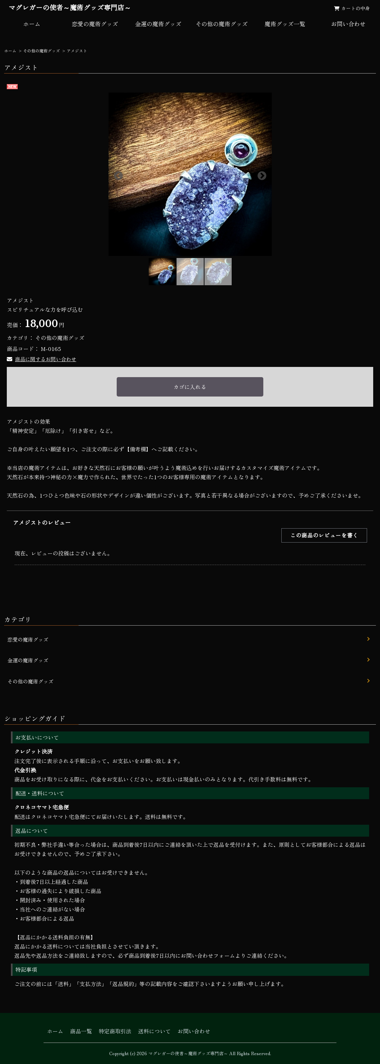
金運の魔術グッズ (158, 23)
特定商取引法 (115, 1031)
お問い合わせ (194, 1031)
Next (260, 174)
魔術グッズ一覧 (285, 23)
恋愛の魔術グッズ (95, 23)
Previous (116, 174)
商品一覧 (81, 1031)
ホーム (31, 23)
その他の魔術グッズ (222, 23)
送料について (154, 1031)
